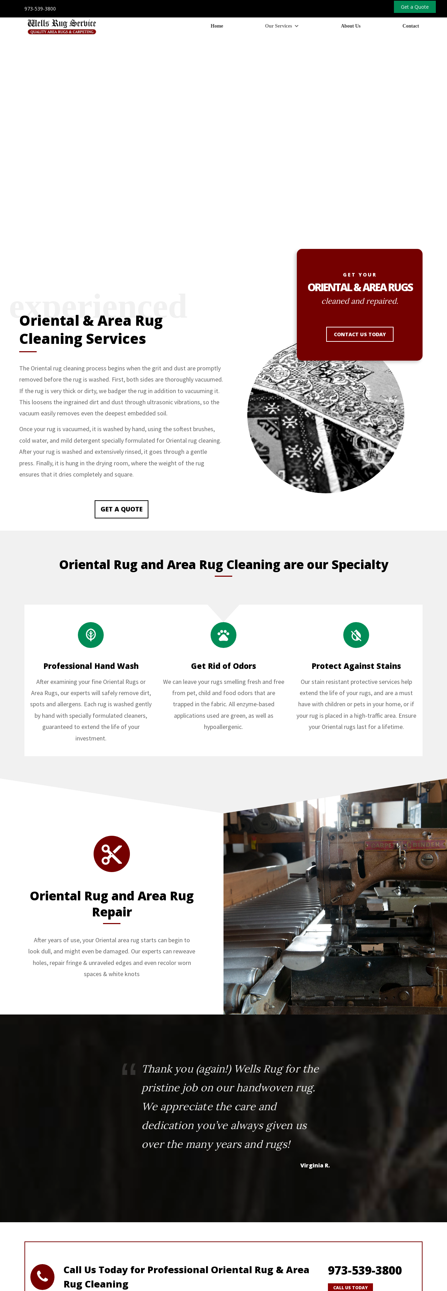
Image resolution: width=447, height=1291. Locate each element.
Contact (411, 26)
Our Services (278, 26)
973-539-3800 (40, 8)
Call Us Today (350, 1188)
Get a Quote (121, 409)
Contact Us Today (360, 234)
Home (217, 26)
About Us (350, 26)
